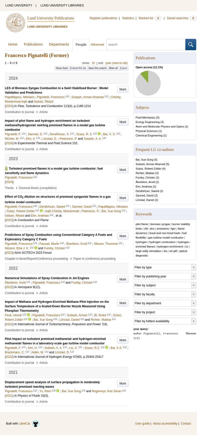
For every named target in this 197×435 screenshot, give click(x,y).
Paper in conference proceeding (94, 258)
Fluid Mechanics (145, 117)
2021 (9, 395)
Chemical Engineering (149, 135)
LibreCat (29, 424)
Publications (33, 44)
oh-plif (173, 250)
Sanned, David (145, 195)
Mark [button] (123, 89)
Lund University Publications (50, 18)
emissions (163, 228)
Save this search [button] (97, 68)
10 (93, 63)
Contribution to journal (19, 112)
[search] (146, 44)
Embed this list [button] (78, 68)
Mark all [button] (113, 68)
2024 (9, 106)
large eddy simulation (149, 250)
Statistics (128, 18)
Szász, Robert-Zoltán (148, 168)
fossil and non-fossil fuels (164, 233)
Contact (186, 423)
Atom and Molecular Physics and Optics (160, 126)
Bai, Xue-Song (144, 159)
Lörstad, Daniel (145, 199)
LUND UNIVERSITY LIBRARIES (62, 5)
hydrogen (141, 242)
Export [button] (123, 68)
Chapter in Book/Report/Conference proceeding (36, 258)
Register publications (103, 18)
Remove (191, 333)
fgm (173, 228)
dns (152, 228)
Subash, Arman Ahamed (150, 164)
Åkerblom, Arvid (145, 182)
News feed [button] (61, 68)
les (165, 250)
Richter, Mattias (145, 173)
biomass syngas (160, 224)
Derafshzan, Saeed (147, 190)
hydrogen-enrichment (170, 246)
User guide (142, 423)
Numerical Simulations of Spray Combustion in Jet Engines (47, 278)
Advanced (97, 44)
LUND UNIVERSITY (18, 5)
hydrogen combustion (162, 242)
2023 (9, 182)
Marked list (150, 18)
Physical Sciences (147, 130)
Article (43, 112)
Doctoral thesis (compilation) (38, 188)
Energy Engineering (148, 122)
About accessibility (165, 423)
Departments (59, 44)
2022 (9, 287)
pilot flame (142, 224)
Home (12, 44)
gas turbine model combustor (166, 237)
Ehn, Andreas (144, 186)
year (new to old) (116, 63)
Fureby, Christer (145, 177)
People (81, 45)
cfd (146, 228)
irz (186, 246)
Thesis (9, 188)
